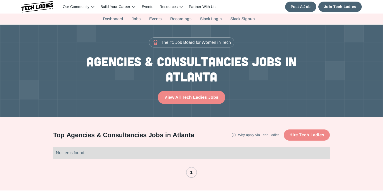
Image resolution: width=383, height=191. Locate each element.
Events (147, 7)
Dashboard (113, 19)
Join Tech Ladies (340, 7)
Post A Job (301, 7)
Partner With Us (202, 7)
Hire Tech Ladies (306, 135)
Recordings (181, 19)
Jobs (136, 19)
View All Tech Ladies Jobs (191, 97)
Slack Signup (242, 19)
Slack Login (211, 19)
